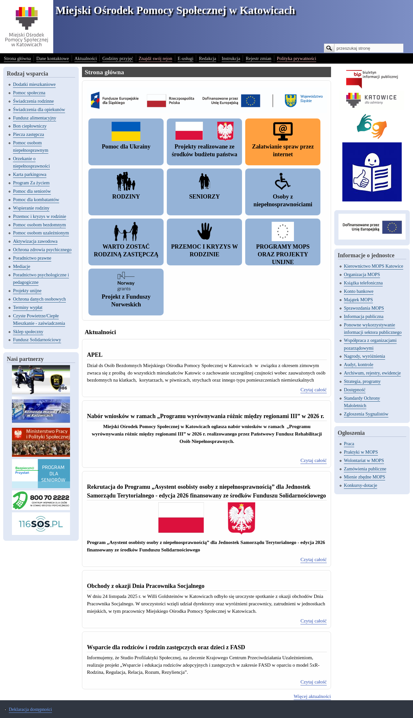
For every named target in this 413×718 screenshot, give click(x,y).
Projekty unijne (27, 290)
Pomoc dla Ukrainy (126, 146)
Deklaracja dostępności (30, 709)
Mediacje (21, 266)
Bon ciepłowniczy (29, 125)
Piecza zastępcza (28, 134)
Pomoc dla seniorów (32, 191)
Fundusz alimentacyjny (34, 117)
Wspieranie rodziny (31, 207)
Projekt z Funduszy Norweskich (126, 300)
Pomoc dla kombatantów (36, 199)
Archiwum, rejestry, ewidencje (372, 372)
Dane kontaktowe (52, 58)
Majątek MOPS (358, 299)
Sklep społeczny (28, 331)
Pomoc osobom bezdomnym (39, 224)
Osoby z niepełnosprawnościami (283, 200)
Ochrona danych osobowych (39, 299)
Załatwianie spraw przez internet (283, 150)
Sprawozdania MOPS (364, 308)
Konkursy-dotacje (360, 485)
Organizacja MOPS (362, 274)
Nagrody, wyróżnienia (364, 356)
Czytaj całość (313, 389)
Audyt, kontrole (358, 364)
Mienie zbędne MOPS (364, 476)
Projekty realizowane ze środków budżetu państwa (204, 150)
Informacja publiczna (364, 316)
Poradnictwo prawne (32, 258)
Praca (349, 443)
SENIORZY (204, 196)
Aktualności (86, 58)
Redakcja (207, 58)
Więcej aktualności (312, 696)
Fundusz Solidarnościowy (37, 339)
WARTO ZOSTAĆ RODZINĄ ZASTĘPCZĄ (126, 250)
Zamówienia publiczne (365, 468)
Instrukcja (231, 58)
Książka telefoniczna (363, 282)
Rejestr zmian (258, 58)
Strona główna (17, 58)
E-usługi (186, 58)
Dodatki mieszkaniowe (34, 84)
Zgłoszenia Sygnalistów (366, 413)
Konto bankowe (359, 291)
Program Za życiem (31, 182)
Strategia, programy (362, 381)
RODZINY (126, 196)
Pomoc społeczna (29, 92)
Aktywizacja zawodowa (35, 241)
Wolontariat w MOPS (364, 460)
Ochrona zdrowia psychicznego (42, 249)
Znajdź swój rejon (155, 58)
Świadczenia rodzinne (33, 101)
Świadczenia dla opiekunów (39, 109)
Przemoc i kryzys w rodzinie (39, 216)
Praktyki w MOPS (361, 452)
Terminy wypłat (27, 307)
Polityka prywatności (296, 58)
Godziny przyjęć (117, 58)
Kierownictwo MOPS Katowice (373, 266)
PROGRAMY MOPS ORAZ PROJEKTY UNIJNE (283, 254)
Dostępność (355, 389)
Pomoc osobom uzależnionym (41, 232)
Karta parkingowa (29, 174)
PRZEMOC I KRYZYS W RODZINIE (204, 250)
